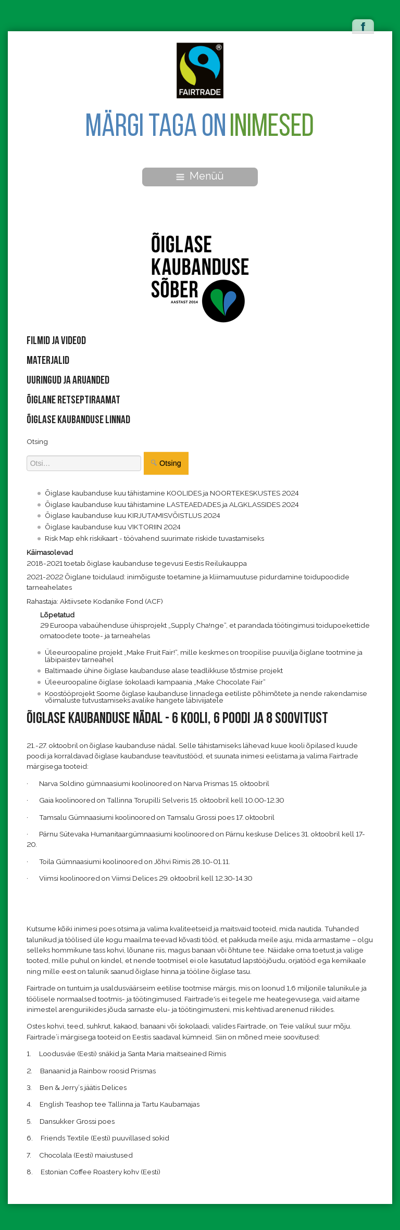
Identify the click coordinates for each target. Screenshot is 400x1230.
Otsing (37, 441)
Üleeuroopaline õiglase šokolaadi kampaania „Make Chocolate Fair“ (155, 682)
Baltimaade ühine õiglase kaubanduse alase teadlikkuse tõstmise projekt (164, 670)
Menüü (199, 176)
